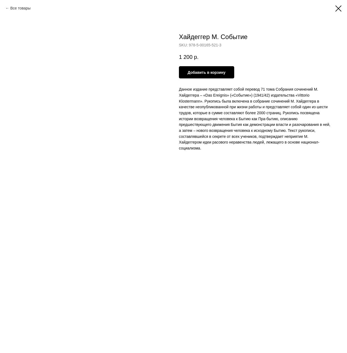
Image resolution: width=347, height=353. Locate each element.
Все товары (20, 8)
